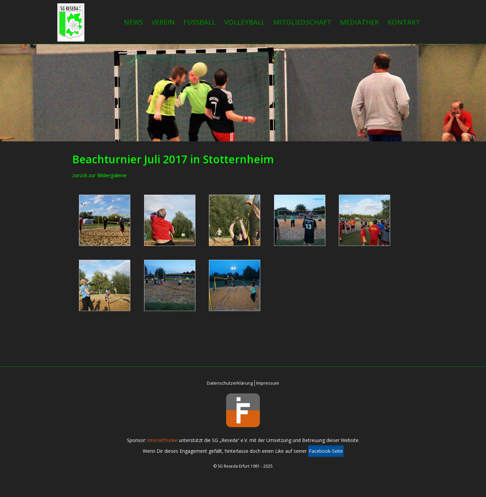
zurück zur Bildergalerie (99, 175)
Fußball (199, 22)
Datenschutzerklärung (230, 383)
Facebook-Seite (326, 451)
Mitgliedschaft (302, 22)
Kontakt (403, 22)
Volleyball (244, 22)
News (133, 22)
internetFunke (162, 440)
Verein (163, 22)
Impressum (267, 383)
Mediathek (359, 22)
